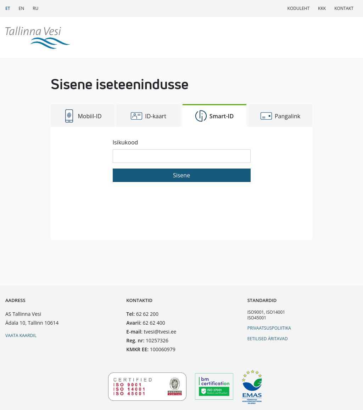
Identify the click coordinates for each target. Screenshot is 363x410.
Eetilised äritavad (267, 339)
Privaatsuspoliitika (269, 328)
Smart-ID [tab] (214, 116)
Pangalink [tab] (280, 116)
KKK (322, 8)
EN (21, 8)
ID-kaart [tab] (148, 116)
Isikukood (125, 142)
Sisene (181, 175)
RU (35, 8)
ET (7, 8)
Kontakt (343, 8)
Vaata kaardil (21, 335)
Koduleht (298, 8)
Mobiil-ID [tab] (82, 116)
